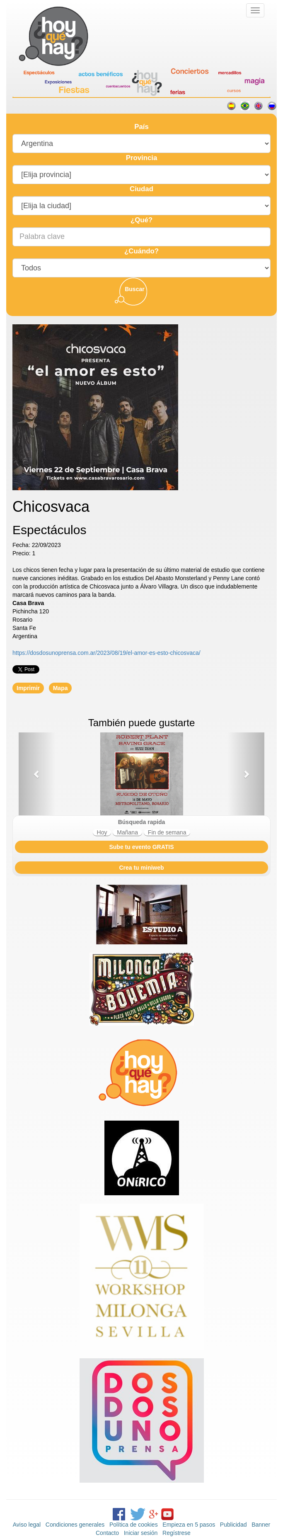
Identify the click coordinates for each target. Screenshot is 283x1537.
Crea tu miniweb (141, 867)
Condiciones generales (75, 1524)
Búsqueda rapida (141, 822)
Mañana (127, 832)
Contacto (107, 1533)
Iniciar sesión (141, 1533)
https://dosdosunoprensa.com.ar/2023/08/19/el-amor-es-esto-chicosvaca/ (106, 652)
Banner (261, 1524)
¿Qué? (141, 220)
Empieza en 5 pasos (188, 1524)
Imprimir (28, 688)
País (141, 127)
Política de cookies (133, 1524)
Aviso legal (27, 1524)
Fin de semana (167, 832)
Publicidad (233, 1524)
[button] (37, 773)
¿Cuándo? (141, 251)
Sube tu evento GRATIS (141, 847)
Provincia (141, 158)
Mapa (60, 688)
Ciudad (141, 189)
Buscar (134, 289)
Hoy (102, 832)
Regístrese (176, 1533)
